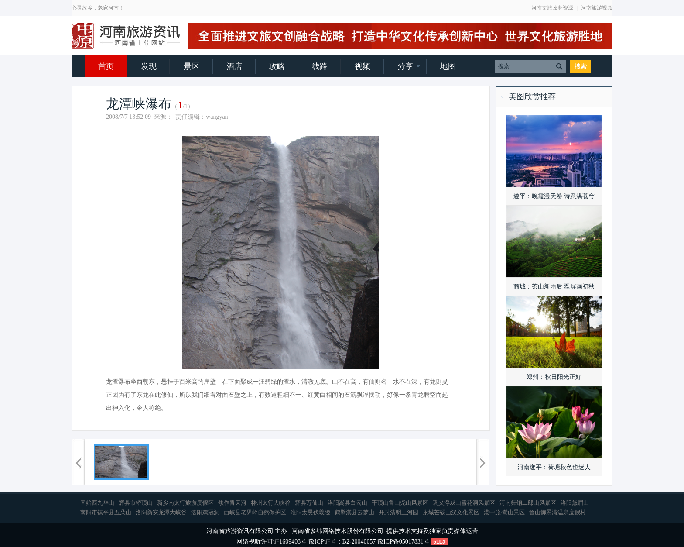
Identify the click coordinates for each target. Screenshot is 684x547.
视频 (362, 66)
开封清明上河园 (398, 512)
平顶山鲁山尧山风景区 (400, 502)
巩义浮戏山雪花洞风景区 (464, 502)
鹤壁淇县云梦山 (354, 512)
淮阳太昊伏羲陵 (310, 512)
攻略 (277, 66)
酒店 (234, 66)
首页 (106, 66)
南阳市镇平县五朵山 (105, 512)
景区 (191, 66)
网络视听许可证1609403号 (271, 541)
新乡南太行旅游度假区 (185, 502)
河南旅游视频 (596, 8)
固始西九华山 (97, 502)
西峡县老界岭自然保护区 (255, 512)
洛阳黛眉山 (575, 502)
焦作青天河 (232, 502)
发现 (149, 66)
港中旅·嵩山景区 (504, 512)
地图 (448, 66)
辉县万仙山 (309, 502)
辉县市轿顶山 (136, 502)
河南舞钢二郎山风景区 (527, 502)
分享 (405, 66)
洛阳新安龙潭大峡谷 (161, 512)
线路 (320, 66)
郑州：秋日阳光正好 (554, 377)
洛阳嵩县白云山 (347, 502)
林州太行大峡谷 (271, 502)
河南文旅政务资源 (552, 8)
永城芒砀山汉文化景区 (451, 512)
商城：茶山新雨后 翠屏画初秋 (554, 286)
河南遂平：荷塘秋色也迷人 (554, 467)
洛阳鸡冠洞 (205, 512)
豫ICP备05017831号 (403, 541)
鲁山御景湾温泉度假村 (557, 512)
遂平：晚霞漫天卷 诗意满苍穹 (554, 196)
